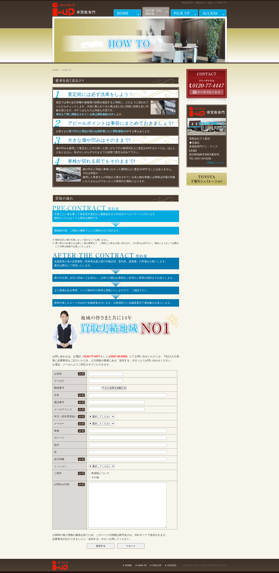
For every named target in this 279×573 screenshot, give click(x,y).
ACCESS (171, 565)
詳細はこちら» (215, 162)
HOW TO (142, 565)
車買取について (98, 473)
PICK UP (156, 565)
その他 (93, 477)
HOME (55, 70)
